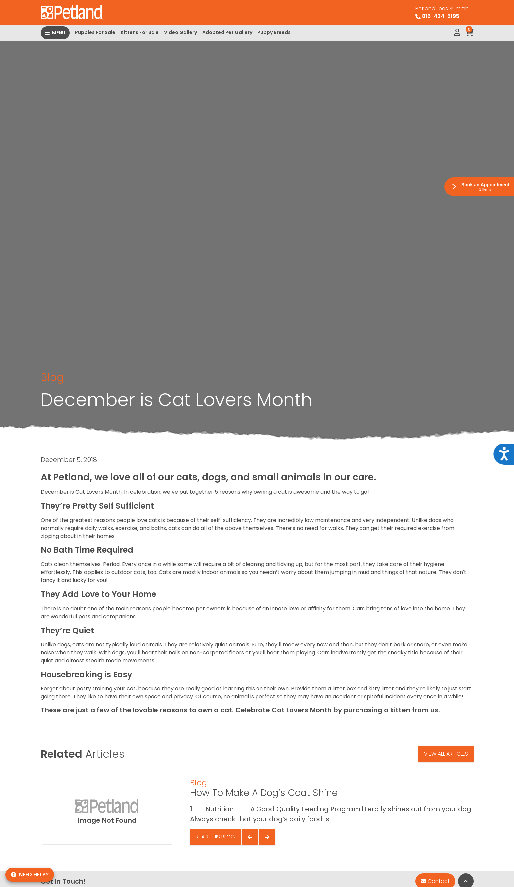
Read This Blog (215, 836)
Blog (52, 377)
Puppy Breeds (274, 32)
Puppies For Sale (95, 32)
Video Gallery (180, 32)
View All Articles (446, 754)
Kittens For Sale (140, 32)
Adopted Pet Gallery (227, 32)
